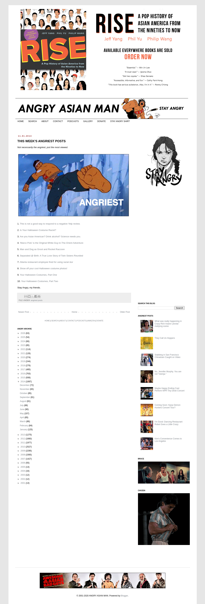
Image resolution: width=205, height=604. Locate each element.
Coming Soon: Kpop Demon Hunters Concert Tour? (167, 406)
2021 (23, 353)
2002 (23, 479)
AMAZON (91, 321)
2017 (23, 369)
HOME (21, 121)
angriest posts (36, 300)
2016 (23, 373)
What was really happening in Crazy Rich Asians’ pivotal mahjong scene (168, 323)
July (22, 405)
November (25, 389)
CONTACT (58, 121)
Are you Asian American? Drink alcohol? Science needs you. (50, 236)
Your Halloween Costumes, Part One (38, 275)
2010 (23, 447)
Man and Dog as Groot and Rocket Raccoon (42, 249)
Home (74, 312)
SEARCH (32, 121)
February (24, 425)
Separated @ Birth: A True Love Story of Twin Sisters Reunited (51, 255)
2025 (23, 337)
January (24, 429)
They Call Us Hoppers (165, 338)
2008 (23, 455)
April (22, 417)
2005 (23, 467)
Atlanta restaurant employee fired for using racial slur (46, 262)
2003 (23, 475)
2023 (23, 345)
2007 (23, 459)
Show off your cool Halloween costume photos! (43, 268)
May (22, 413)
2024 (23, 341)
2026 (23, 333)
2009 (23, 451)
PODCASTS (73, 121)
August (23, 401)
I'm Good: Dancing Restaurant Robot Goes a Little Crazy (168, 423)
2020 (23, 357)
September (25, 397)
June (22, 409)
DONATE (101, 121)
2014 (23, 381)
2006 (23, 463)
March (23, 421)
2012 (23, 438)
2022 (23, 349)
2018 (23, 365)
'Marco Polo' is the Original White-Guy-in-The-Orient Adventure (51, 243)
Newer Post (23, 312)
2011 (23, 442)
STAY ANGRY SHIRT (120, 121)
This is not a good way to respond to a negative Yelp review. (50, 223)
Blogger (124, 596)
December (25, 385)
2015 (23, 377)
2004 (23, 471)
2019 (23, 361)
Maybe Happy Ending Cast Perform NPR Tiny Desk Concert (169, 389)
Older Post (125, 312)
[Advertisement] (164, 244)
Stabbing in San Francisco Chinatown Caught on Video (167, 356)
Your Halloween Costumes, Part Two (39, 281)
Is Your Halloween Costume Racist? (38, 230)
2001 (23, 483)
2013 (23, 434)
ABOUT (45, 121)
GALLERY (88, 121)
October (24, 393)
